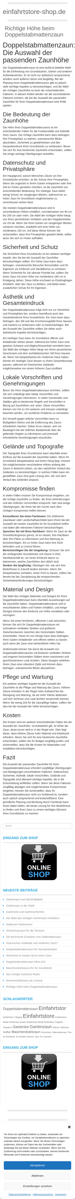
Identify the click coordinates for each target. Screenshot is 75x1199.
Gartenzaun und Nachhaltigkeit (24, 899)
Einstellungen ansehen (37, 1186)
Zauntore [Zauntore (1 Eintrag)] (47, 1036)
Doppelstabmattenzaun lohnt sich (25, 961)
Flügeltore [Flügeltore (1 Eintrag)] (7, 1027)
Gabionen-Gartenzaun (19, 924)
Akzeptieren (37, 1165)
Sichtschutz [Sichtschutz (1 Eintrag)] (46, 1032)
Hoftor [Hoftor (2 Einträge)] (7, 1032)
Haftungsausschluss (43, 1194)
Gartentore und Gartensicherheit (25, 911)
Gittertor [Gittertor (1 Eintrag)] (56, 1027)
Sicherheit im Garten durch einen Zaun (29, 955)
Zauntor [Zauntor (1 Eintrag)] (30, 1036)
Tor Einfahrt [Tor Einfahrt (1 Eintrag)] (21, 1036)
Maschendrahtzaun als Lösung (24, 980)
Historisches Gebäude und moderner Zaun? (32, 943)
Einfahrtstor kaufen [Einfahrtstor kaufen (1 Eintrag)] (17, 1022)
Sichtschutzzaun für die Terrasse (25, 930)
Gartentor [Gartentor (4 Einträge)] (21, 1027)
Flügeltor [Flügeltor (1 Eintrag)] (59, 1022)
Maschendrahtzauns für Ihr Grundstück (29, 968)
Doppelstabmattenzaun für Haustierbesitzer (31, 949)
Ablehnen (37, 1175)
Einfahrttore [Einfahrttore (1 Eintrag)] (49, 1022)
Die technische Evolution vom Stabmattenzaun (33, 936)
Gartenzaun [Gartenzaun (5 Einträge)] (41, 1026)
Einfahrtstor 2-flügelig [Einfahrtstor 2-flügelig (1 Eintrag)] (12, 1017)
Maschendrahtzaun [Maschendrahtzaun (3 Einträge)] (26, 1032)
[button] (69, 1127)
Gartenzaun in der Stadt (20, 905)
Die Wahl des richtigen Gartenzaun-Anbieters (32, 918)
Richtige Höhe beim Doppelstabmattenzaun (34, 31)
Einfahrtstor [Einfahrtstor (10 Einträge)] (52, 1008)
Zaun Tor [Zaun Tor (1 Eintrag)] (39, 1036)
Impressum (60, 1194)
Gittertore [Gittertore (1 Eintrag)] (65, 1027)
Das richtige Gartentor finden (23, 974)
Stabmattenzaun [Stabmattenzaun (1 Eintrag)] (59, 1032)
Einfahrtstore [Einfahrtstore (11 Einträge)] (38, 1016)
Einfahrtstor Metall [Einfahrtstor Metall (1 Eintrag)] (35, 1022)
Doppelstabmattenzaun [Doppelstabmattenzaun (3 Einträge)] (20, 1009)
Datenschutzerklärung (20, 1194)
